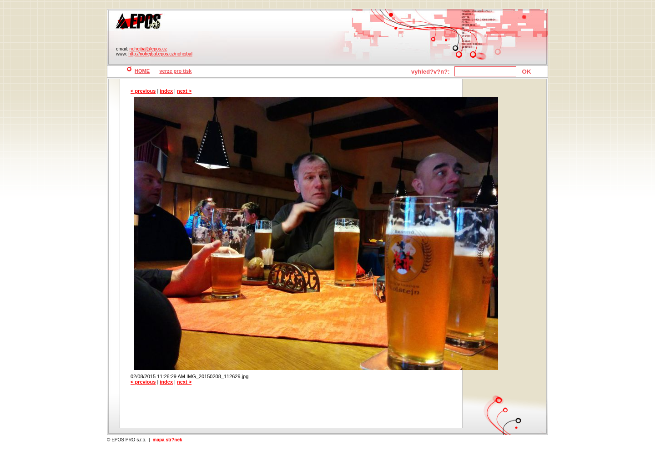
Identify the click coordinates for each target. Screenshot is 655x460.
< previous (143, 91)
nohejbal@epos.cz (147, 48)
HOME (142, 71)
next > (184, 91)
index (166, 91)
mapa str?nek (167, 439)
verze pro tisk (175, 71)
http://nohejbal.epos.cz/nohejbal (160, 53)
